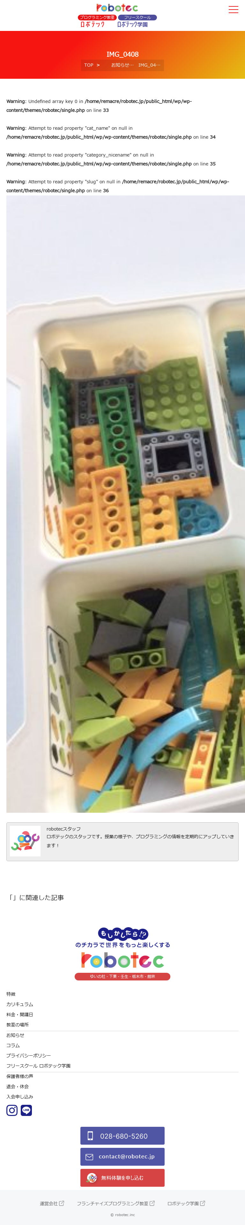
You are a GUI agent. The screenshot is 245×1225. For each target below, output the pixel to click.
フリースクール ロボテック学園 (38, 1066)
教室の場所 (17, 1025)
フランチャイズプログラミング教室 (112, 1203)
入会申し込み (19, 1097)
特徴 (10, 994)
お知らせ (120, 65)
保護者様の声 (19, 1076)
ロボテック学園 (183, 1203)
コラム (13, 1045)
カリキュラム (19, 1004)
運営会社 (49, 1203)
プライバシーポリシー (28, 1056)
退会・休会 (17, 1086)
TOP (88, 65)
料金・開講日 (19, 1014)
